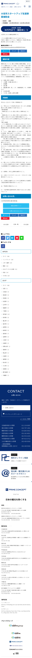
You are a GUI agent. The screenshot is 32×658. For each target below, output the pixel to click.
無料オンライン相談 (6, 7)
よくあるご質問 (25, 419)
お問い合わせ (17, 7)
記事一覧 (16, 224)
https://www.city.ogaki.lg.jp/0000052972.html (13, 47)
